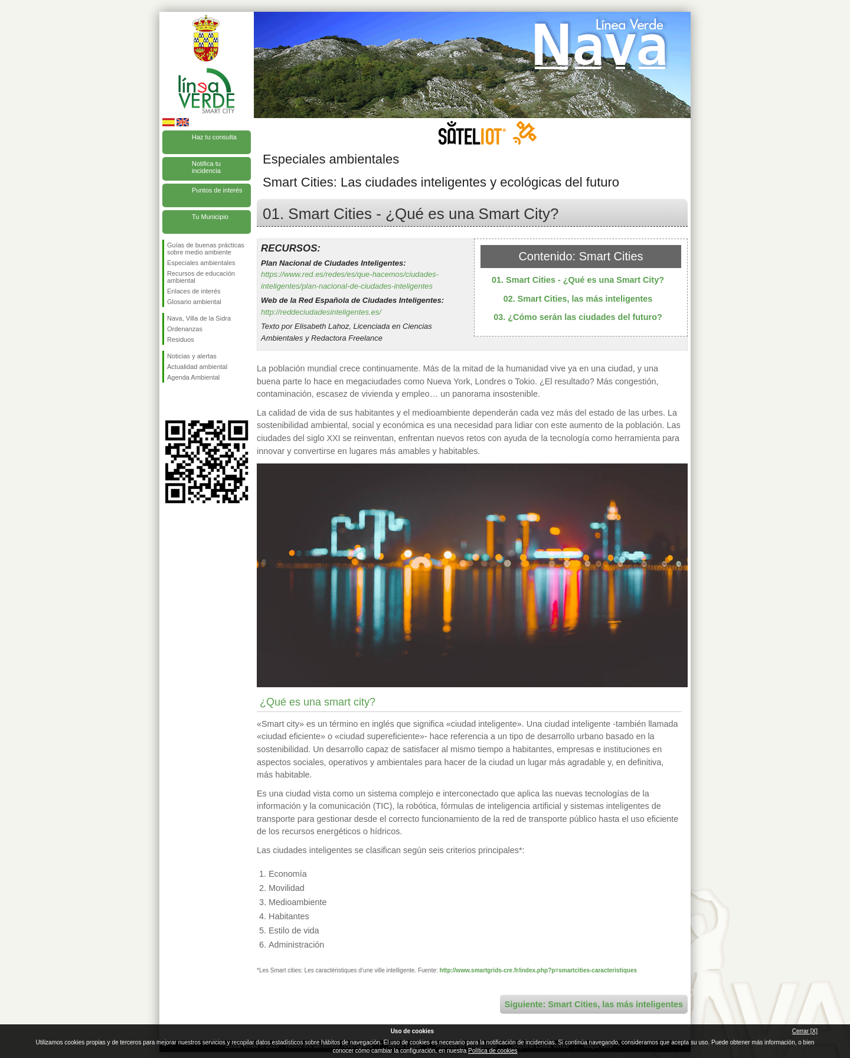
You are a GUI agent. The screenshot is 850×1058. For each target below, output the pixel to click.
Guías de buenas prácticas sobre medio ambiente (205, 248)
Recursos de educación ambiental (201, 277)
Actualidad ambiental (197, 366)
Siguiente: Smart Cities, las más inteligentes (594, 1004)
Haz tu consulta (214, 137)
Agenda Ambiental (193, 377)
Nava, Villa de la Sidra (199, 318)
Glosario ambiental (194, 301)
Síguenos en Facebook (169, 401)
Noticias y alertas (192, 356)
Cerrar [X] (805, 1031)
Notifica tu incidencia (206, 167)
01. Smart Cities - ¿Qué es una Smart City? (578, 280)
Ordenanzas (184, 328)
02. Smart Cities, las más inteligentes (578, 298)
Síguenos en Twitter (189, 401)
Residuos (180, 339)
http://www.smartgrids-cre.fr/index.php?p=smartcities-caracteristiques (538, 970)
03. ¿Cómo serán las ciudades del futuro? (577, 317)
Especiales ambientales (201, 262)
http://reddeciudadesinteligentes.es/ (321, 312)
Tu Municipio (210, 216)
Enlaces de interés (194, 291)
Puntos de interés (217, 190)
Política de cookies (492, 1050)
